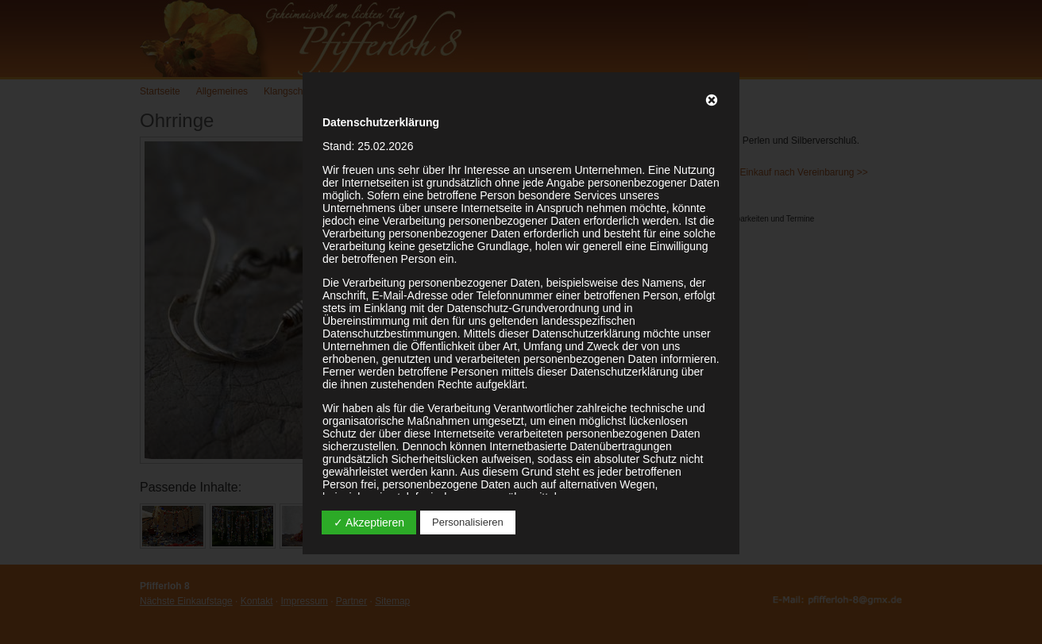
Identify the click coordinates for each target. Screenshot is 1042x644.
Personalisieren (468, 522)
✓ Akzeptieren (369, 522)
